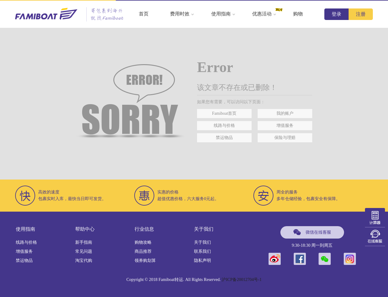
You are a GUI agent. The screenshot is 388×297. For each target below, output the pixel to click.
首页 (144, 13)
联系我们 (202, 251)
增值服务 (284, 125)
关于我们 (202, 242)
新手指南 (83, 242)
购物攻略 (143, 242)
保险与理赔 (285, 137)
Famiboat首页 (224, 113)
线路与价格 (224, 125)
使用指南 (223, 13)
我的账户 (284, 113)
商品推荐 (143, 251)
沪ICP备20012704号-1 (241, 279)
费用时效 (182, 13)
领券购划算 (145, 260)
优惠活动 (264, 13)
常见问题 (83, 251)
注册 (361, 14)
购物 (298, 13)
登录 (336, 14)
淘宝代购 (83, 260)
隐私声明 (202, 260)
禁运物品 (224, 137)
